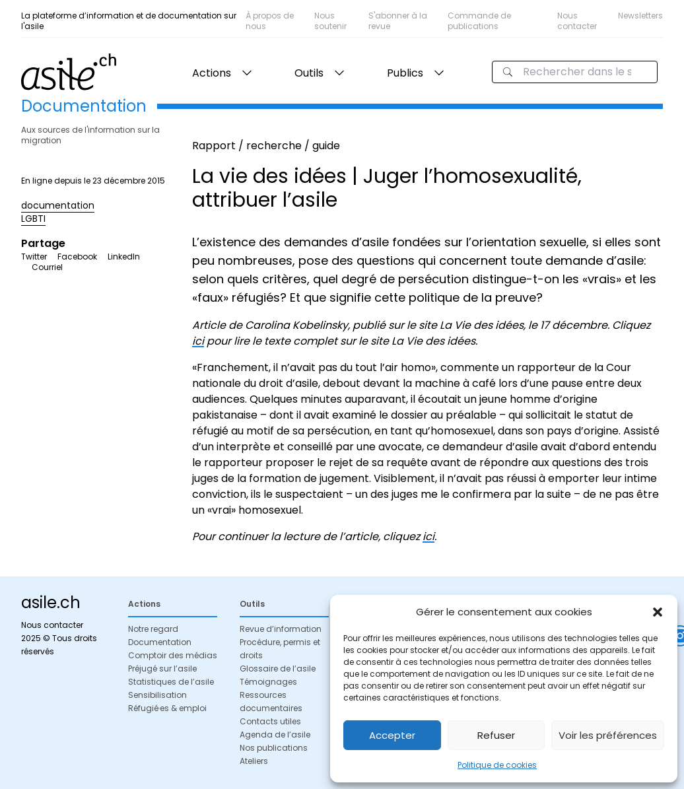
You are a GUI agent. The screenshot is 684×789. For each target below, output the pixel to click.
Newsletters (640, 15)
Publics (405, 73)
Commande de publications (479, 21)
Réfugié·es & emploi (167, 708)
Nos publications (274, 747)
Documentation (159, 642)
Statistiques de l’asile (171, 681)
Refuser (496, 735)
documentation (57, 205)
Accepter (392, 735)
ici (198, 341)
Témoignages (268, 681)
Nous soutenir (330, 21)
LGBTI (33, 218)
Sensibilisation (157, 695)
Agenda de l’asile (275, 734)
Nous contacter (577, 21)
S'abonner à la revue (397, 21)
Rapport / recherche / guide (266, 145)
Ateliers (254, 761)
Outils (309, 73)
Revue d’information (281, 629)
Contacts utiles (270, 721)
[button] (657, 612)
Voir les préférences (608, 735)
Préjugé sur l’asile (162, 668)
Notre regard (153, 629)
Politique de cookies (497, 765)
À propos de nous (270, 21)
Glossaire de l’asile (278, 668)
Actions (211, 73)
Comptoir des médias (172, 655)
